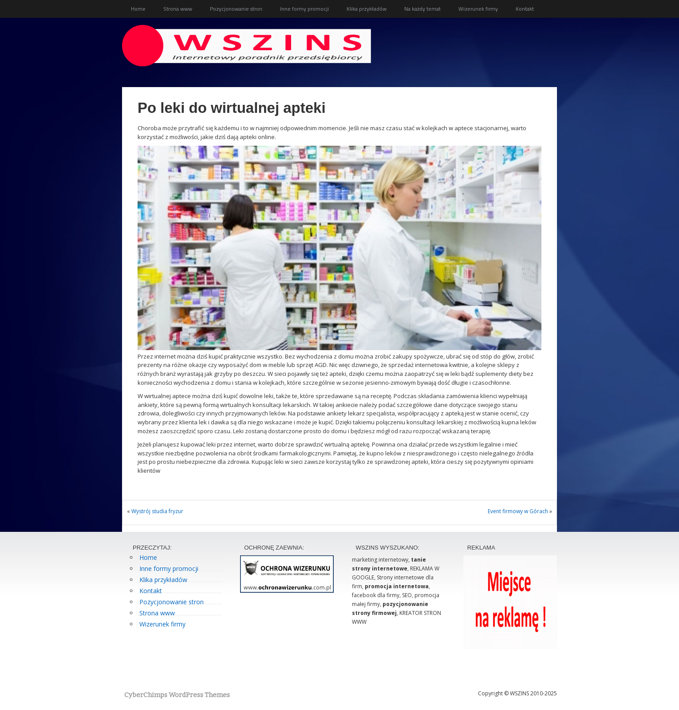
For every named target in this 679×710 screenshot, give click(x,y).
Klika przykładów (367, 8)
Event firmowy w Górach (518, 511)
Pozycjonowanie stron (236, 8)
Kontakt (525, 8)
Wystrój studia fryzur (157, 511)
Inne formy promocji (304, 8)
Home (138, 8)
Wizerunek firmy (478, 8)
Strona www (177, 8)
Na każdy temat (422, 8)
